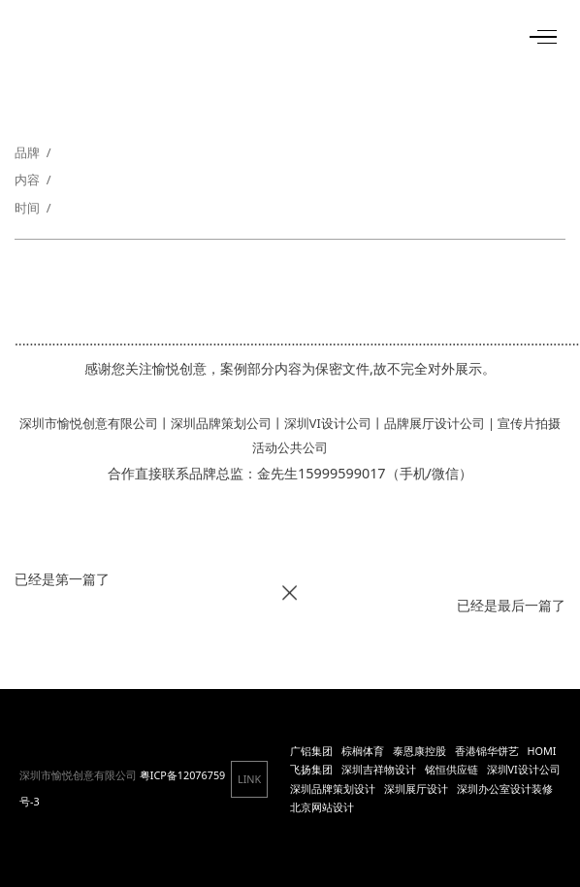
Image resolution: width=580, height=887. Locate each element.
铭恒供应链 (451, 769)
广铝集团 (311, 750)
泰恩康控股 (419, 750)
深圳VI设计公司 (524, 769)
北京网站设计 (322, 807)
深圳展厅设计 (416, 788)
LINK (249, 779)
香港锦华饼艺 (487, 750)
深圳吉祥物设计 (378, 769)
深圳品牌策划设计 (332, 788)
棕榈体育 (362, 750)
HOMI (542, 750)
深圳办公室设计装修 (505, 788)
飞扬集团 (311, 769)
